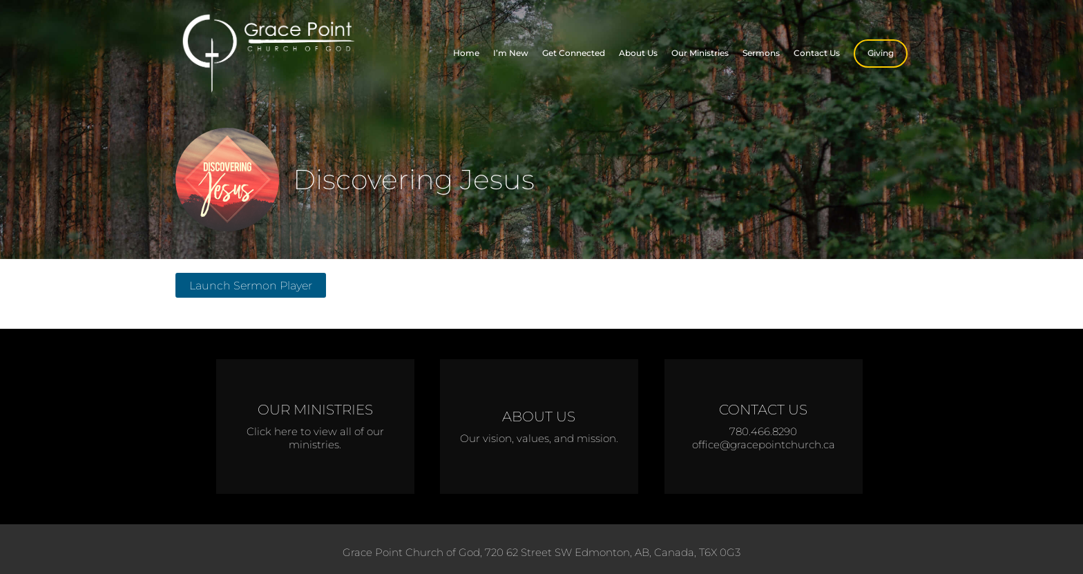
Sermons (761, 53)
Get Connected (573, 53)
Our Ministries (700, 53)
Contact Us (817, 53)
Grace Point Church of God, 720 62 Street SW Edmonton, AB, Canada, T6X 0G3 (541, 552)
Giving (881, 53)
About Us (638, 53)
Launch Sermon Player (250, 285)
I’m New (510, 53)
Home (466, 53)
